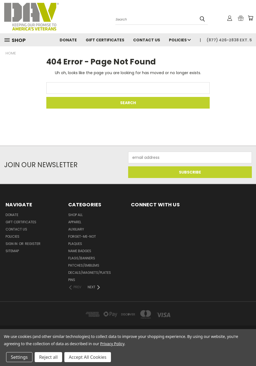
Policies (180, 40)
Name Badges (79, 251)
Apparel (74, 222)
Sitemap (12, 251)
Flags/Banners (81, 258)
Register (32, 243)
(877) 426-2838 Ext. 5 (229, 40)
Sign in (12, 243)
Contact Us (146, 40)
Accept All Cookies (88, 357)
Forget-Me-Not (82, 236)
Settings (19, 357)
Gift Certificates (105, 40)
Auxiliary (76, 229)
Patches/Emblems (83, 265)
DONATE (68, 40)
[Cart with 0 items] (250, 18)
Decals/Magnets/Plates (89, 272)
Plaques (75, 243)
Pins (71, 279)
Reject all (48, 357)
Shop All (75, 214)
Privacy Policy (112, 343)
